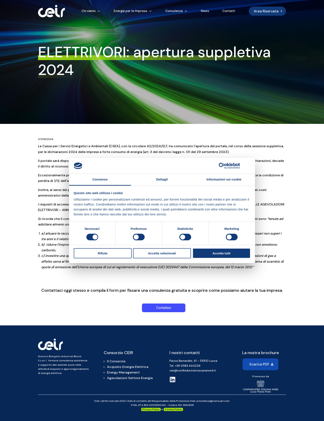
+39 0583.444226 (187, 366)
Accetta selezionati (162, 253)
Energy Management (123, 372)
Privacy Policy (151, 409)
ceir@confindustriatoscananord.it (192, 370)
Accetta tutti (221, 253)
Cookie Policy (173, 409)
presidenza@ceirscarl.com (213, 401)
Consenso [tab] (99, 179)
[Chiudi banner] (249, 165)
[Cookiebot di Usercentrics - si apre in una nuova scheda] (222, 166)
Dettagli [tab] (162, 179)
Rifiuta (102, 253)
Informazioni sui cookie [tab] (224, 179)
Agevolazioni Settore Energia (130, 378)
